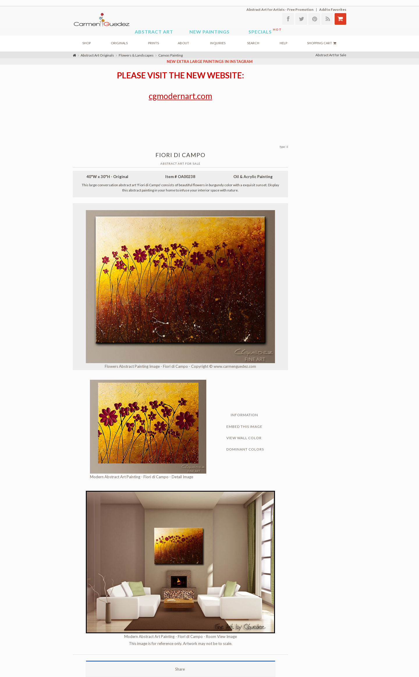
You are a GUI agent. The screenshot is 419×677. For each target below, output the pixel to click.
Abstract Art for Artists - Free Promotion (279, 9)
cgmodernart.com (180, 96)
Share (180, 669)
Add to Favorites (332, 9)
